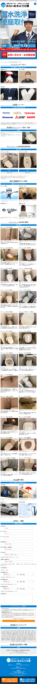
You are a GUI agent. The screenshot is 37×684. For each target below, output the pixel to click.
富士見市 (18, 635)
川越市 (26, 632)
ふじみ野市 (8, 635)
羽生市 (26, 636)
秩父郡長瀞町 (13, 640)
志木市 (11, 632)
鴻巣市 (30, 636)
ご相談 (6, 570)
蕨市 (20, 632)
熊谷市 (4, 636)
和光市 (14, 632)
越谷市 (29, 632)
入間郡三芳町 (13, 635)
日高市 (15, 637)
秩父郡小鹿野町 (19, 640)
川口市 (33, 631)
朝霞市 (8, 632)
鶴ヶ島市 (11, 637)
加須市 (16, 636)
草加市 (5, 632)
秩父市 (10, 636)
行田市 (7, 636)
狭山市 (4, 635)
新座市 (17, 632)
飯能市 (13, 636)
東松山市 (23, 636)
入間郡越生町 (25, 637)
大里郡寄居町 (23, 641)
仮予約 (2, 570)
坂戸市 (8, 637)
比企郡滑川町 (31, 637)
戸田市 (23, 632)
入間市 (32, 632)
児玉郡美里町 (31, 640)
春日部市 (22, 635)
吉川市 (25, 635)
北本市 (5, 637)
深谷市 (33, 636)
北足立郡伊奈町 (30, 635)
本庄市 (19, 636)
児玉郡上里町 (17, 641)
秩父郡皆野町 (7, 640)
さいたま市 (3, 631)
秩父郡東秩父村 (25, 640)
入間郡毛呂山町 (19, 637)
